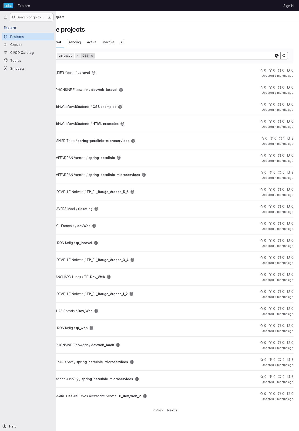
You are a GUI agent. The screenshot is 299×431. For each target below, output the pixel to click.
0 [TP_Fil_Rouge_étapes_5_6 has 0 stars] (263, 189)
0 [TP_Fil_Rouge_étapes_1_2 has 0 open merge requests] (281, 291)
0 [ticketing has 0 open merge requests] (281, 206)
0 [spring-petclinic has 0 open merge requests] (281, 155)
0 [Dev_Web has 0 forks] (272, 308)
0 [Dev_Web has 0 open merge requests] (281, 308)
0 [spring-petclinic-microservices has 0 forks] (273, 138)
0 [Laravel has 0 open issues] (290, 70)
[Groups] (28, 44)
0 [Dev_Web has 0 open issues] (290, 308)
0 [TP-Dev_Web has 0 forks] (272, 274)
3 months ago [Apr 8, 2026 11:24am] (284, 280)
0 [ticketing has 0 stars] (263, 206)
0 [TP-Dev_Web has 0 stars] (263, 274)
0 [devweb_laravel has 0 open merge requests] (281, 87)
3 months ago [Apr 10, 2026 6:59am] (284, 314)
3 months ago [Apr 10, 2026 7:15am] (284, 195)
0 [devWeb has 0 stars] (263, 223)
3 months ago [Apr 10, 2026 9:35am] (284, 246)
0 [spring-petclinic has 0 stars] (263, 155)
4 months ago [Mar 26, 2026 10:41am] (284, 126)
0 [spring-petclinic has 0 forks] (272, 155)
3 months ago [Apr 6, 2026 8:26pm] (284, 382)
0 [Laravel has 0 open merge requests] (281, 70)
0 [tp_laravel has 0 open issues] (290, 240)
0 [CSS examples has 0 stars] (263, 104)
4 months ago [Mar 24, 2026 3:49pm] (284, 177)
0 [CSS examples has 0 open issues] (290, 104)
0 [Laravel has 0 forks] (272, 70)
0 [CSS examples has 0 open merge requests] (281, 104)
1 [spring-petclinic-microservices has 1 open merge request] (282, 138)
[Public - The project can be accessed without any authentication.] (118, 73)
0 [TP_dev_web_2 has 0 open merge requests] (281, 394)
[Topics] (28, 60)
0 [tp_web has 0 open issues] (290, 326)
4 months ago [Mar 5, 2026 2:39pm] (284, 365)
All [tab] (147, 42)
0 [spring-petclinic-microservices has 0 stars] (264, 138)
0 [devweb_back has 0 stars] (263, 343)
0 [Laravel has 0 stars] (263, 70)
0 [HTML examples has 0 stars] (263, 121)
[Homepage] (8, 5)
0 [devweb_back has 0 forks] (272, 343)
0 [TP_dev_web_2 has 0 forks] (272, 394)
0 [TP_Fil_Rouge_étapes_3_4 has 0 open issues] (290, 257)
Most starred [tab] (74, 42)
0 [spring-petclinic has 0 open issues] (290, 155)
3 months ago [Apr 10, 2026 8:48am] (284, 75)
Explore (24, 6)
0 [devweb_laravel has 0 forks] (272, 87)
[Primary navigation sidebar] (5, 17)
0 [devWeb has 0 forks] (272, 223)
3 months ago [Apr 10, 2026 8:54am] (284, 229)
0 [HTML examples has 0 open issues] (290, 121)
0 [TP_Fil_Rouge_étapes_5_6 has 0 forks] (272, 189)
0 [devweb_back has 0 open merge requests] (281, 343)
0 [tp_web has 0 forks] (272, 326)
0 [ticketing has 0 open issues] (290, 206)
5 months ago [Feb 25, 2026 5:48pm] (284, 399)
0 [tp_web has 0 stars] (263, 326)
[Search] (196, 56)
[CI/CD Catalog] (28, 52)
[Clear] (276, 56)
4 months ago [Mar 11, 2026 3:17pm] (284, 331)
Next (185, 410)
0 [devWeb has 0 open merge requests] (281, 223)
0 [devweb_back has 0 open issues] (290, 343)
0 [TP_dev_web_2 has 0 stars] (263, 394)
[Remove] (116, 56)
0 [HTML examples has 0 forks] (272, 121)
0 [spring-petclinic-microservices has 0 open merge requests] (281, 172)
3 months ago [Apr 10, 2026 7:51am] (284, 92)
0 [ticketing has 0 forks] (272, 206)
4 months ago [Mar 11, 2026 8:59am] (284, 297)
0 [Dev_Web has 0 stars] (263, 308)
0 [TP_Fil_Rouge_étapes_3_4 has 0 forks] (272, 257)
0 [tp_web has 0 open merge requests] (281, 326)
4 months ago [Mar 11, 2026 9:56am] (284, 348)
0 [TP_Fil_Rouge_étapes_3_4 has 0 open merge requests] (281, 257)
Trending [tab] (98, 42)
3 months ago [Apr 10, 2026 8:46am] (284, 212)
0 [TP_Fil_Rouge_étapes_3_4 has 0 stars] (263, 257)
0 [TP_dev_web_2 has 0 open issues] (290, 394)
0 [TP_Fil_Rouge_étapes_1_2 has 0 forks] (272, 291)
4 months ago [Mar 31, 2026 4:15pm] (284, 143)
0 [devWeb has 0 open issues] (290, 223)
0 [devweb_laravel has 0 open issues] (290, 87)
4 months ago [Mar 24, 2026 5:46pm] (284, 160)
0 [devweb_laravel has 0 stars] (263, 87)
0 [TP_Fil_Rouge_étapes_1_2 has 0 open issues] (290, 291)
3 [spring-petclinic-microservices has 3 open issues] (290, 138)
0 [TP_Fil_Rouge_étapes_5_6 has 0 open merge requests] (281, 189)
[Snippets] (28, 68)
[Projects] (28, 36)
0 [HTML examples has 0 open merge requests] (281, 121)
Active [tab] (116, 42)
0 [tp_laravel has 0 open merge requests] (281, 240)
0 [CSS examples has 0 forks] (272, 104)
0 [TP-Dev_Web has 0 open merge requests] (281, 274)
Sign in (288, 6)
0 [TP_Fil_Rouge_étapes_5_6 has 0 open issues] (290, 189)
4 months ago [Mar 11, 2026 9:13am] (284, 263)
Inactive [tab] (133, 42)
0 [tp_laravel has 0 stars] (263, 240)
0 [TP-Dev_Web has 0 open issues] (290, 274)
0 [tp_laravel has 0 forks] (272, 240)
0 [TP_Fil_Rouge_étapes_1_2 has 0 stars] (263, 291)
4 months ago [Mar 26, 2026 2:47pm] (284, 109)
